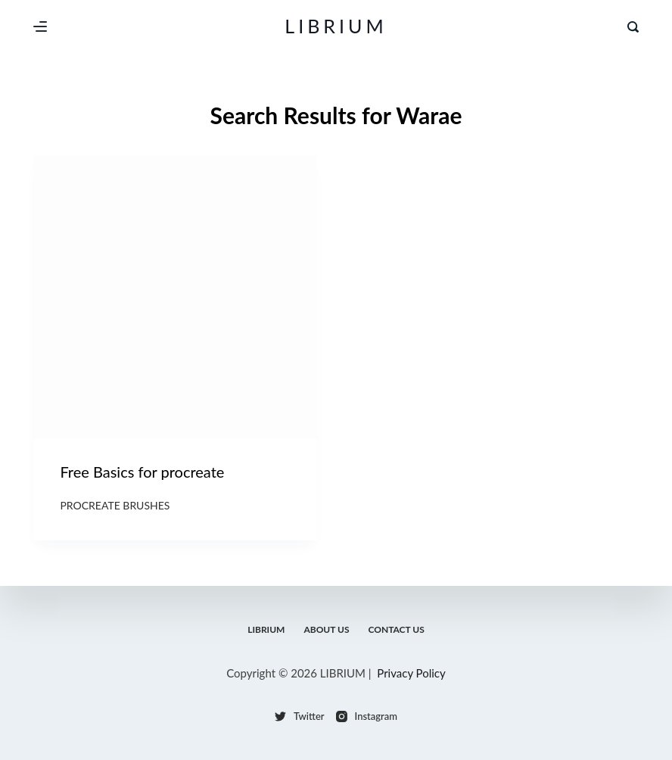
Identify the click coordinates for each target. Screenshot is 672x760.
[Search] (633, 27)
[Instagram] (366, 716)
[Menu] (40, 26)
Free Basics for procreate (142, 472)
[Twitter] (300, 716)
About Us (326, 629)
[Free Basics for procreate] (175, 297)
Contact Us (397, 629)
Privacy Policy (411, 673)
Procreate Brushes (115, 505)
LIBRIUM (336, 25)
